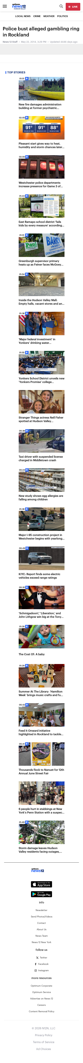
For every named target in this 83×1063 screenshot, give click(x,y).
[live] (73, 7)
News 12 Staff (10, 42)
